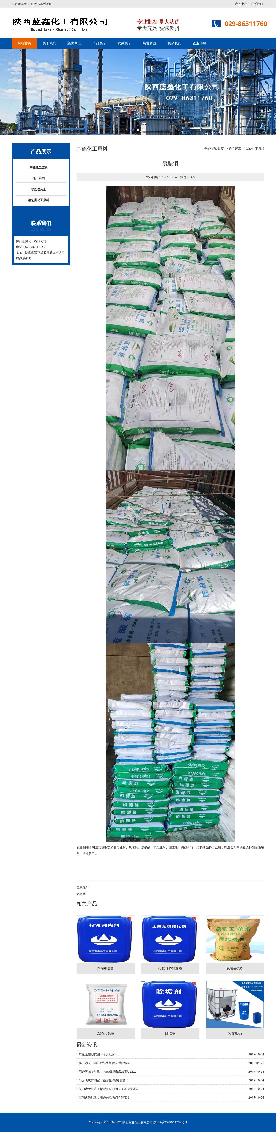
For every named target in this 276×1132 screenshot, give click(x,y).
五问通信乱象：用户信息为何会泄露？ (104, 1097)
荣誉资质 (149, 43)
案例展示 (124, 43)
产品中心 (241, 4)
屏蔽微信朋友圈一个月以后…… (99, 1054)
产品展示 (99, 43)
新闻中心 (74, 43)
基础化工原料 (39, 167)
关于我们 (49, 43)
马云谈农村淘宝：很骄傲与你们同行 (103, 1080)
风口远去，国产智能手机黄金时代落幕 (104, 1063)
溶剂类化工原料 (38, 200)
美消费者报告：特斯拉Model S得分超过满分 (108, 1089)
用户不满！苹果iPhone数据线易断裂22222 (107, 1071)
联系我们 (257, 4)
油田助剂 (39, 178)
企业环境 (199, 43)
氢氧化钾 (83, 887)
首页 (221, 148)
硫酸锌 (81, 894)
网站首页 (24, 43)
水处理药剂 (38, 189)
